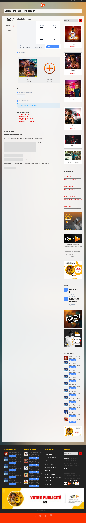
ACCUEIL (8, 11)
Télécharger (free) (34, 457)
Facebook (70, 480)
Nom (25, 155)
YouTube (66, 480)
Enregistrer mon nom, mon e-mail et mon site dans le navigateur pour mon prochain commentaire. (27, 163)
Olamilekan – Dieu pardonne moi (26, 121)
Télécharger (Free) (52, 46)
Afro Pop (21, 96)
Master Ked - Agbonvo (75, 300)
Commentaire (40, 142)
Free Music (17, 11)
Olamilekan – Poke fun (24, 116)
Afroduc (65, 468)
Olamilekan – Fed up (24, 119)
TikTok (75, 480)
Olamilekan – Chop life (24, 114)
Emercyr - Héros (73, 290)
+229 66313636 (77, 477)
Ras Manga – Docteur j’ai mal (26, 118)
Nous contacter (29, 11)
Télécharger (72, 46)
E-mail (25, 159)
